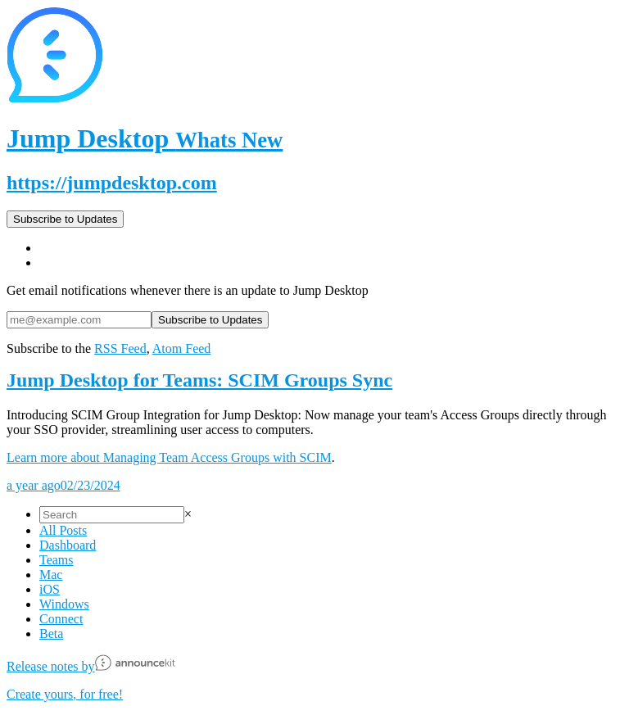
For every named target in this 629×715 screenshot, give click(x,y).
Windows (64, 604)
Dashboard (67, 545)
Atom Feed (181, 348)
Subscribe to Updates (65, 219)
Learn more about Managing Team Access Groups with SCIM (169, 457)
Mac (50, 575)
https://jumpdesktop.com (112, 182)
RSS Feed (120, 348)
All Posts (63, 530)
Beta (51, 633)
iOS (49, 589)
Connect (61, 619)
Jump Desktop (145, 138)
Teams (56, 560)
